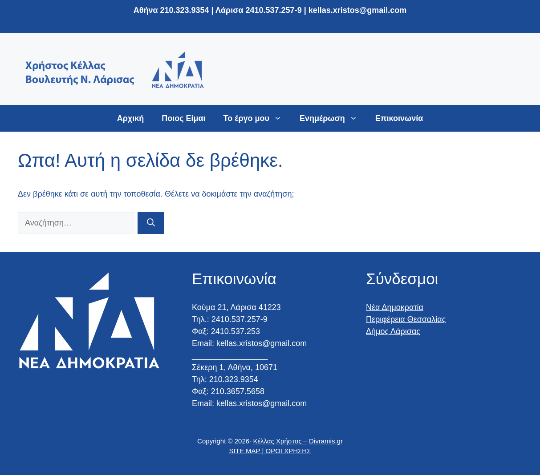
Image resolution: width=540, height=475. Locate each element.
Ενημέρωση (333, 118)
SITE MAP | (247, 451)
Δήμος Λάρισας (393, 331)
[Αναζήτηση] (151, 223)
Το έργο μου (257, 118)
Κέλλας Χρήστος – (280, 441)
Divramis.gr (326, 441)
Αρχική (130, 118)
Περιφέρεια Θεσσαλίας (406, 319)
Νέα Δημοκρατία (394, 307)
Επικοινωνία (399, 118)
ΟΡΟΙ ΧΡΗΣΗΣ (288, 451)
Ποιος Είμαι (183, 118)
